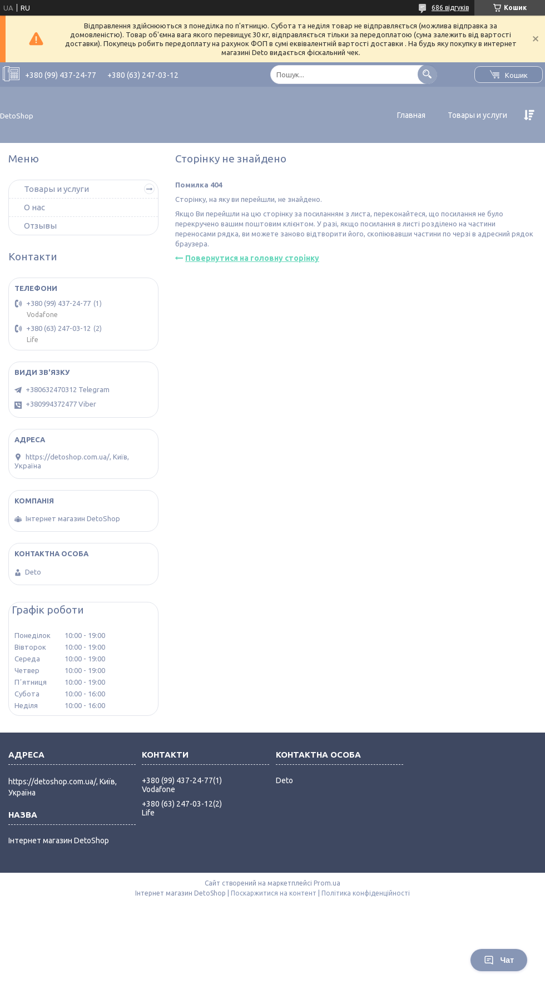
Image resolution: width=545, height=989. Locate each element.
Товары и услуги (477, 115)
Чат (499, 960)
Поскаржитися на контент (273, 893)
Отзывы (40, 225)
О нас (34, 207)
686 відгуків (450, 7)
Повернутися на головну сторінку (252, 258)
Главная (411, 115)
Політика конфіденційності (365, 893)
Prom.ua (327, 883)
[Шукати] (427, 74)
